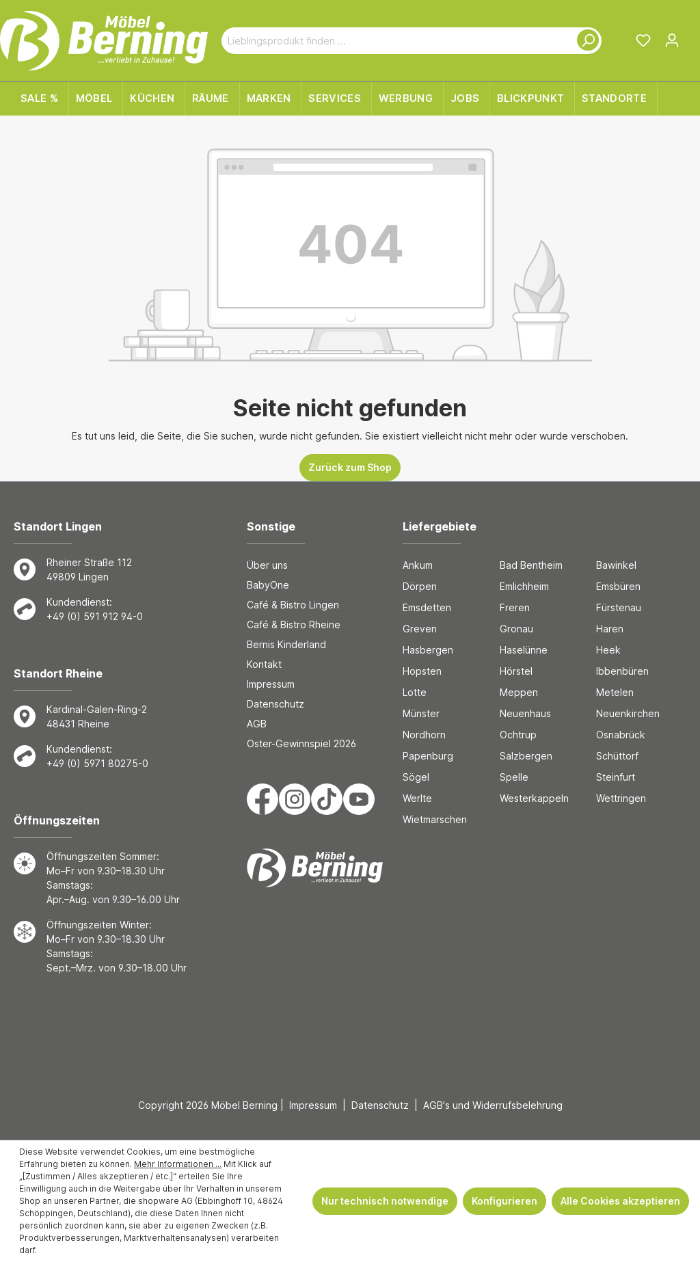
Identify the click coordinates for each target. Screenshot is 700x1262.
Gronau (516, 628)
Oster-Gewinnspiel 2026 (301, 743)
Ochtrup (518, 734)
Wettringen (621, 798)
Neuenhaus (525, 713)
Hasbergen (428, 650)
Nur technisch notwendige (384, 1201)
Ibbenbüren (622, 671)
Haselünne (524, 650)
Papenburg (428, 756)
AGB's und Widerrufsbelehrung (493, 1105)
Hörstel (516, 671)
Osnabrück (620, 734)
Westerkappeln (534, 798)
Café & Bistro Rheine (293, 624)
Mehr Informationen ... (177, 1164)
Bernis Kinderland (286, 644)
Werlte (417, 798)
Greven (420, 628)
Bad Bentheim (531, 565)
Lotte (415, 692)
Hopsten (422, 671)
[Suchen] (585, 40)
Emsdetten (427, 607)
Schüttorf (617, 756)
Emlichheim (524, 586)
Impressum (271, 684)
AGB (257, 723)
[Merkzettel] (643, 40)
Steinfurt (615, 777)
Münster (421, 713)
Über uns (267, 565)
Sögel (416, 777)
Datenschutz (275, 704)
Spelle (514, 777)
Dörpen (420, 586)
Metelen (615, 692)
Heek (608, 650)
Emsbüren (618, 586)
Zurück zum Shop (350, 467)
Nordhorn (424, 734)
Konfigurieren (504, 1201)
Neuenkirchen (628, 713)
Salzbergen (526, 756)
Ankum (418, 565)
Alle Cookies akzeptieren (620, 1201)
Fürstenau (618, 607)
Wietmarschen (435, 819)
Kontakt (264, 664)
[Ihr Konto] (672, 40)
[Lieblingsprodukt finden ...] (395, 40)
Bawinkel (616, 565)
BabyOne (268, 585)
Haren (609, 628)
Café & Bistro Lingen (293, 604)
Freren (515, 607)
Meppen (519, 692)
